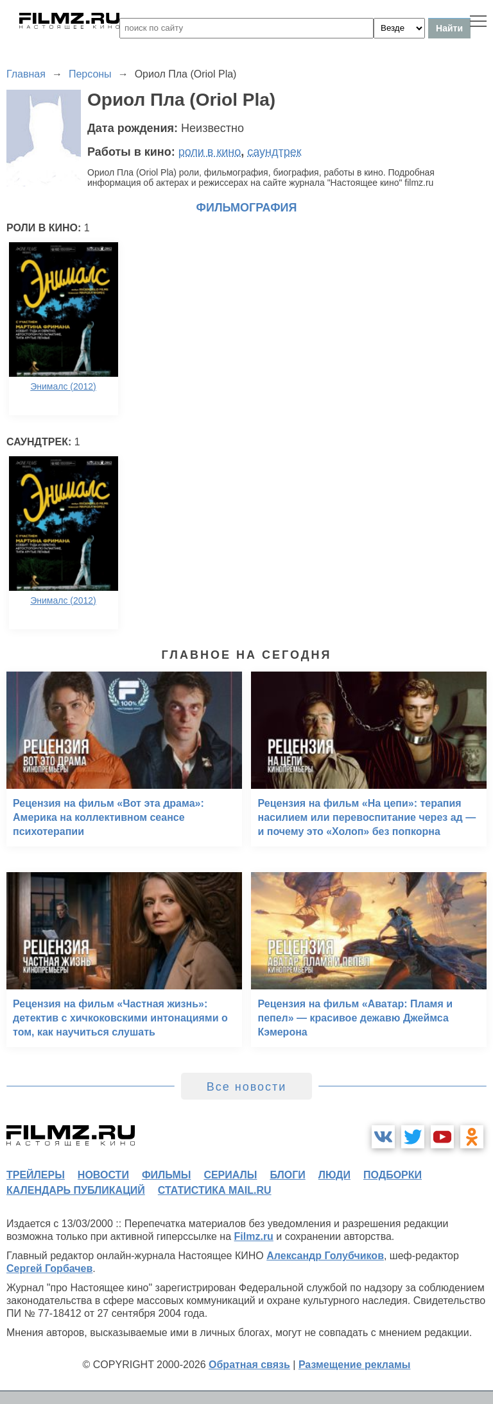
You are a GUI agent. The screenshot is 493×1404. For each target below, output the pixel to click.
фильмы (166, 1174)
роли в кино (209, 151)
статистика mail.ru (215, 1190)
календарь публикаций (75, 1190)
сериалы (230, 1174)
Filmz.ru (253, 1236)
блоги (287, 1174)
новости (103, 1174)
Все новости (247, 1086)
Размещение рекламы (354, 1364)
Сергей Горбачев (49, 1268)
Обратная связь (249, 1364)
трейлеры (35, 1174)
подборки (392, 1174)
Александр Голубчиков (325, 1255)
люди (334, 1174)
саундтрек (274, 151)
